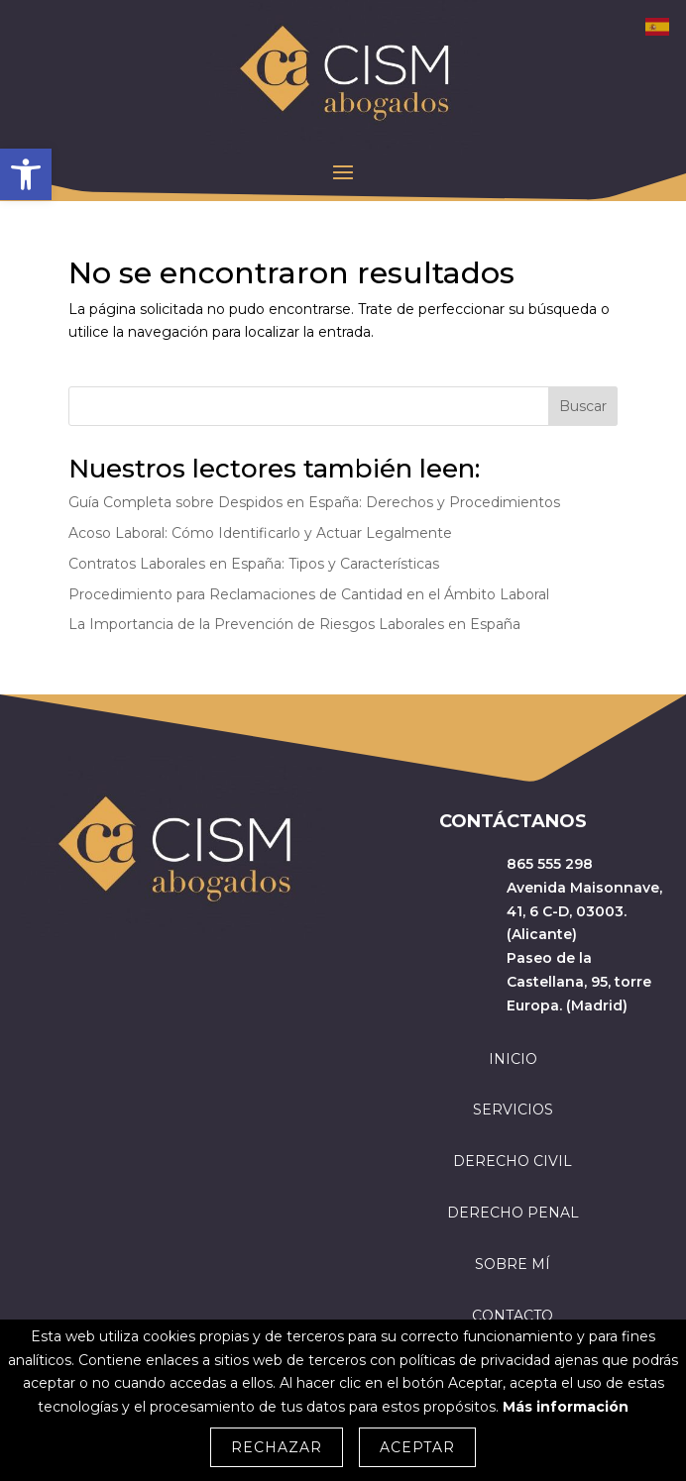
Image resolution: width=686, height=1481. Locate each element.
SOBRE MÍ (512, 1264)
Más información (566, 1407)
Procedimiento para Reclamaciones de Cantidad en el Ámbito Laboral (308, 594)
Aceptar (417, 1447)
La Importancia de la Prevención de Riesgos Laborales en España (294, 624)
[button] (26, 174)
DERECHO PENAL (513, 1212)
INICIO (513, 1059)
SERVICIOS (513, 1109)
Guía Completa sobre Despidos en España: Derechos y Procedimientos (314, 502)
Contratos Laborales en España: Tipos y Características (253, 564)
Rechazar (276, 1447)
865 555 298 (550, 864)
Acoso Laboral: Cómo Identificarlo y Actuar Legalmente (260, 533)
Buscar (583, 406)
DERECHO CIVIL (512, 1161)
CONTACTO (512, 1315)
